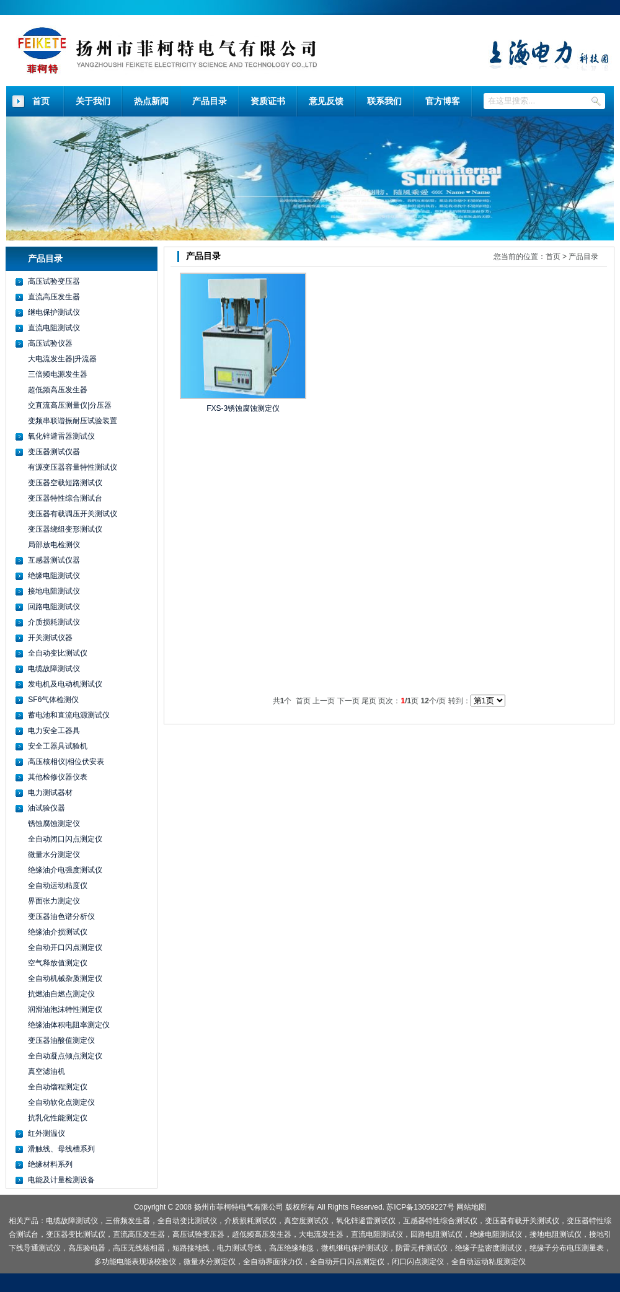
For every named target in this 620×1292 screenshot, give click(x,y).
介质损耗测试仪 (54, 622)
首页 (41, 101)
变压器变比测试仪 (75, 1234)
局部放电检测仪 (54, 544)
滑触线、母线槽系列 (61, 1149)
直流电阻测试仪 (54, 327)
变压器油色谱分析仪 (61, 916)
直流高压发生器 (54, 296)
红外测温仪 (46, 1133)
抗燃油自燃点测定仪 (61, 994)
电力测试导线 (239, 1248)
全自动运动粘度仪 (57, 885)
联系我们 (384, 101)
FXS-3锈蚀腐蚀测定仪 (243, 408)
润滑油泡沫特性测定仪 (65, 1009)
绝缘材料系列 (50, 1164)
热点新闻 (151, 101)
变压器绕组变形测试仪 (65, 529)
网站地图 (471, 1207)
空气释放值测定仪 (57, 963)
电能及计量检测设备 (61, 1180)
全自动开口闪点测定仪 (65, 947)
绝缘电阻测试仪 (54, 575)
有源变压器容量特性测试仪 (72, 467)
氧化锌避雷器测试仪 (61, 436)
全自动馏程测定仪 (57, 1087)
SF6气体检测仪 (53, 699)
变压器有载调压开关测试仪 (72, 513)
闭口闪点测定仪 (418, 1261)
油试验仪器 (46, 808)
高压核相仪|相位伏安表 (66, 761)
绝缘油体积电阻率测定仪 (69, 1025)
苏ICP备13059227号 (420, 1207)
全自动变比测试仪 (57, 653)
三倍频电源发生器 (57, 374)
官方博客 (442, 101)
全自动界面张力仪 (273, 1261)
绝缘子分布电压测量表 (566, 1248)
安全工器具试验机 (57, 746)
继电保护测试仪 (54, 312)
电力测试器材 (50, 792)
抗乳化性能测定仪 (57, 1118)
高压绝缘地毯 (291, 1248)
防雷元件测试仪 (422, 1248)
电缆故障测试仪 (54, 668)
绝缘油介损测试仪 (57, 932)
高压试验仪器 (50, 343)
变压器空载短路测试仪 (65, 482)
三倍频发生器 (127, 1220)
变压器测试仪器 (54, 451)
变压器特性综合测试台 (65, 498)
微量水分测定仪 (54, 854)
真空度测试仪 (306, 1220)
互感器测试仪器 (54, 560)
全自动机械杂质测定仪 (65, 978)
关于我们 (93, 101)
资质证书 (267, 101)
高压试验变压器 (54, 281)
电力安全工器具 (54, 730)
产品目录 (209, 101)
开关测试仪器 (50, 637)
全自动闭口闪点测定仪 (65, 839)
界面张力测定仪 (54, 901)
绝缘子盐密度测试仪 (488, 1248)
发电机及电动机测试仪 (65, 684)
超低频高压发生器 (57, 389)
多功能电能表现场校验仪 (135, 1261)
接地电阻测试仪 (54, 591)
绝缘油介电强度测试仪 (65, 870)
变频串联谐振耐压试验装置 (72, 420)
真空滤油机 (46, 1071)
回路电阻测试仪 (54, 606)
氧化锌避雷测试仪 (366, 1220)
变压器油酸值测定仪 (61, 1040)
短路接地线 (191, 1248)
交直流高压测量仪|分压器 (70, 405)
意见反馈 (326, 101)
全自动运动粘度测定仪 (488, 1261)
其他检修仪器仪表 (57, 777)
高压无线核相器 (139, 1248)
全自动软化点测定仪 (61, 1102)
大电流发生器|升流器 (62, 358)
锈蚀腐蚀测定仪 (54, 823)
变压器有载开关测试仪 (522, 1220)
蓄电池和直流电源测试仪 (69, 715)
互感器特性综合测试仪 (440, 1220)
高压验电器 (86, 1248)
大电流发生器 (321, 1234)
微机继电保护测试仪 (354, 1248)
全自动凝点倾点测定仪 (65, 1056)
